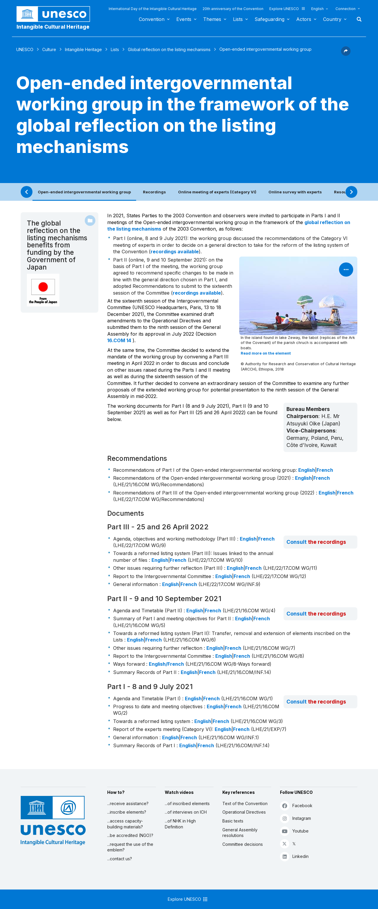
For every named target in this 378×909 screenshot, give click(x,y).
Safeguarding (269, 19)
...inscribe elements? (126, 812)
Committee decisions (242, 844)
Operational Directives (244, 812)
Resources (344, 192)
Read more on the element (266, 353)
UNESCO (24, 49)
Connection (345, 8)
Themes (212, 19)
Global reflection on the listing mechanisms (169, 49)
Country (332, 19)
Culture (49, 49)
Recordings (154, 192)
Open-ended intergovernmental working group (84, 192)
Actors (303, 19)
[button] (346, 54)
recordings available (175, 251)
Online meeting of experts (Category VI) (217, 192)
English (317, 8)
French (325, 470)
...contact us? (119, 858)
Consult (296, 542)
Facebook (296, 805)
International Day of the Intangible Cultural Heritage (153, 8)
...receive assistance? (128, 803)
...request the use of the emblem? (130, 847)
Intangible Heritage (83, 49)
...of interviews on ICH (186, 812)
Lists (238, 19)
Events (183, 19)
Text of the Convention (245, 803)
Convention (151, 19)
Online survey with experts (295, 192)
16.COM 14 (119, 340)
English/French (166, 664)
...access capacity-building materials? (125, 823)
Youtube (294, 830)
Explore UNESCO (287, 8)
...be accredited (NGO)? (130, 835)
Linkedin (294, 856)
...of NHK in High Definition (180, 823)
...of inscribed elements (187, 803)
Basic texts (232, 820)
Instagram (295, 818)
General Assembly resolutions (240, 832)
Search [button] (357, 19)
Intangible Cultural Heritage (53, 27)
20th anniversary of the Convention (233, 8)
